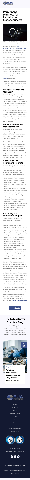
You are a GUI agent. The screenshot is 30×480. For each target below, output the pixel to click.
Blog (15, 420)
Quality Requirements (15, 428)
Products (15, 407)
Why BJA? (15, 416)
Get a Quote (15, 308)
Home (15, 404)
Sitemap (22, 465)
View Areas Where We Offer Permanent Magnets (12, 478)
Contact (15, 423)
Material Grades (15, 413)
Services (15, 410)
